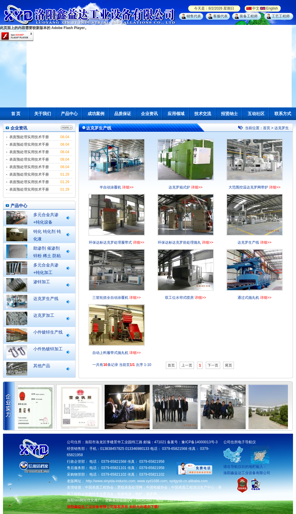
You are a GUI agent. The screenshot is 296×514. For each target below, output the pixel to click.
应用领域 (176, 113)
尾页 (228, 365)
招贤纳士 (229, 113)
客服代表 (220, 16)
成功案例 (96, 113)
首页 (266, 128)
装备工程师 (249, 16)
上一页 (186, 365)
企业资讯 (149, 113)
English (272, 8)
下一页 (213, 365)
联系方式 (282, 113)
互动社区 (256, 113)
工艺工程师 (281, 16)
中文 (255, 8)
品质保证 (122, 113)
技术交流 (202, 113)
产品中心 (69, 113)
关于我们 (42, 113)
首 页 (16, 113)
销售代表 (194, 16)
